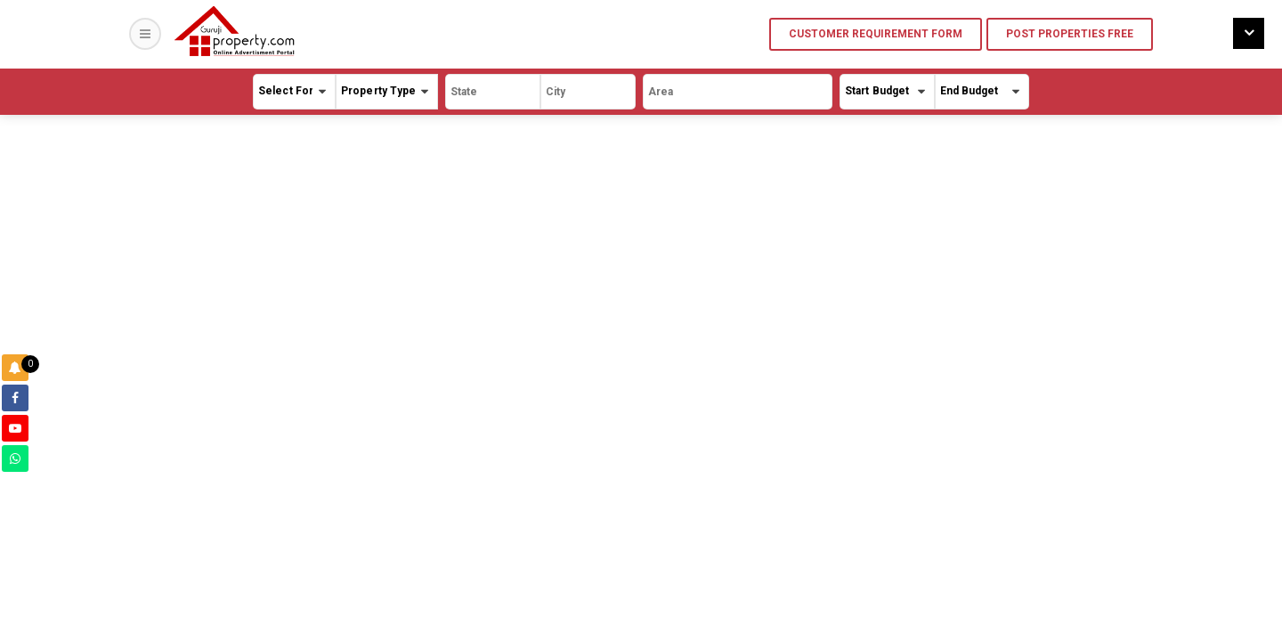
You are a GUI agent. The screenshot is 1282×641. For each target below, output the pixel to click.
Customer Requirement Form (875, 34)
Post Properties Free (1069, 34)
